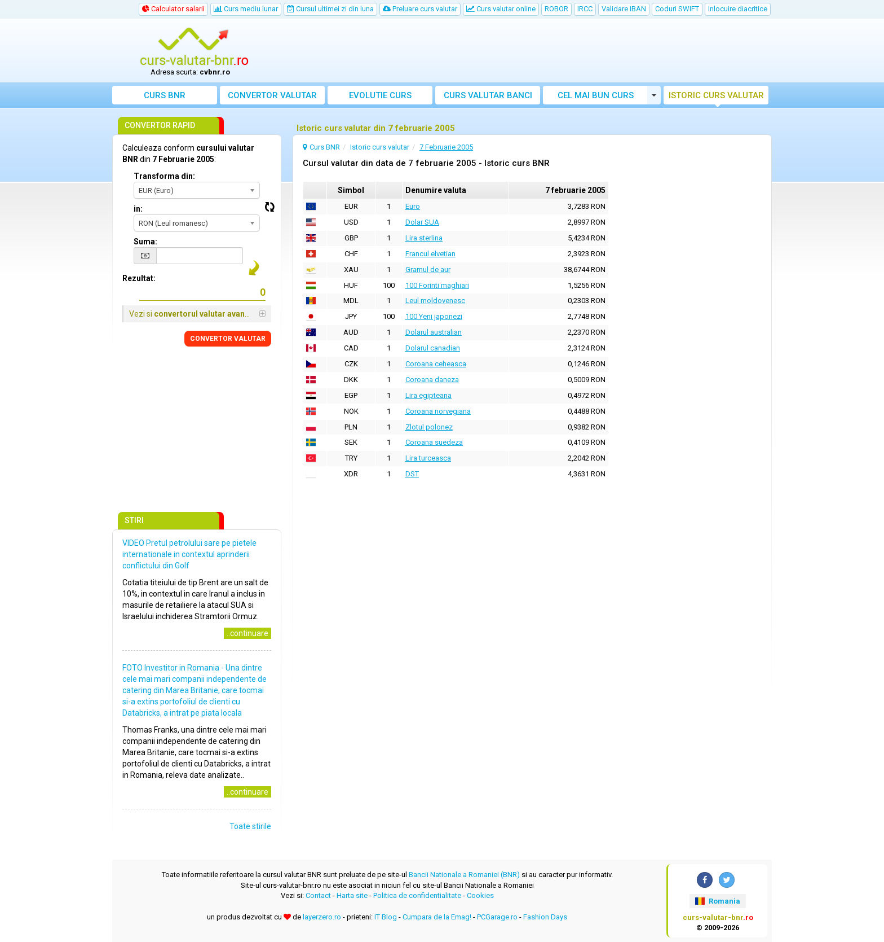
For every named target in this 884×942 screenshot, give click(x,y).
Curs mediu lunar (246, 9)
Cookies (480, 895)
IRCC (585, 9)
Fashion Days (545, 917)
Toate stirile (250, 826)
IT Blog (385, 917)
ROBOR (556, 9)
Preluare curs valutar (420, 9)
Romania (717, 901)
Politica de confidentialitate (417, 895)
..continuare (247, 633)
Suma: (145, 241)
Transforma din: (164, 176)
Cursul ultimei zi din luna (330, 9)
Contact (318, 895)
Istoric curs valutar (716, 95)
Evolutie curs (380, 95)
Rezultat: (139, 278)
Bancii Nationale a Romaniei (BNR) (464, 874)
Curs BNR (164, 95)
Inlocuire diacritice (737, 9)
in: (138, 208)
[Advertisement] (524, 50)
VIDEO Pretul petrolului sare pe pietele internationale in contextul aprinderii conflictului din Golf (189, 554)
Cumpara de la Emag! (437, 917)
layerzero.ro (322, 917)
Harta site (352, 895)
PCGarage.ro (497, 917)
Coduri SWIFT (677, 9)
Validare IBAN (624, 9)
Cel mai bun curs (596, 95)
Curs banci (488, 95)
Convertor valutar (272, 95)
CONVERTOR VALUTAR (228, 339)
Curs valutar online (501, 9)
